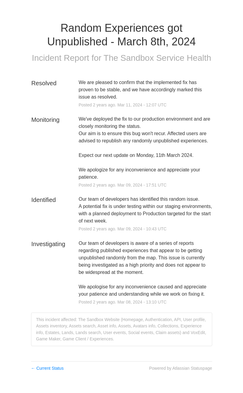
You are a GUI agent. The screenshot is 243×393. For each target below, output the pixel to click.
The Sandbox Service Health (157, 58)
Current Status (47, 368)
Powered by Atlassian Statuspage (180, 368)
